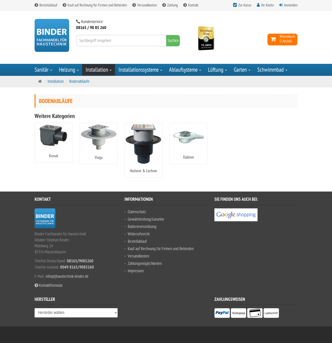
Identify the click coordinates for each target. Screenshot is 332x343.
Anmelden (290, 5)
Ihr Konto (267, 5)
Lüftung (217, 70)
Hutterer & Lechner (143, 171)
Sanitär (43, 70)
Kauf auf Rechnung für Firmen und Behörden (95, 5)
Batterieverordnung (142, 226)
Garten (242, 70)
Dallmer (188, 157)
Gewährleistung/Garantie (146, 219)
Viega (99, 157)
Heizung (69, 70)
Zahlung (170, 5)
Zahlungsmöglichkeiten (145, 263)
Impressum (136, 271)
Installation (99, 70)
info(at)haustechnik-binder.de (67, 276)
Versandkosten (144, 5)
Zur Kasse (244, 5)
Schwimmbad (272, 70)
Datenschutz (137, 212)
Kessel (53, 156)
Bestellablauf (46, 5)
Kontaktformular (49, 285)
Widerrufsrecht (139, 234)
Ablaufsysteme (185, 70)
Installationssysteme (140, 70)
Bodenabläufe (79, 81)
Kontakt (191, 5)
